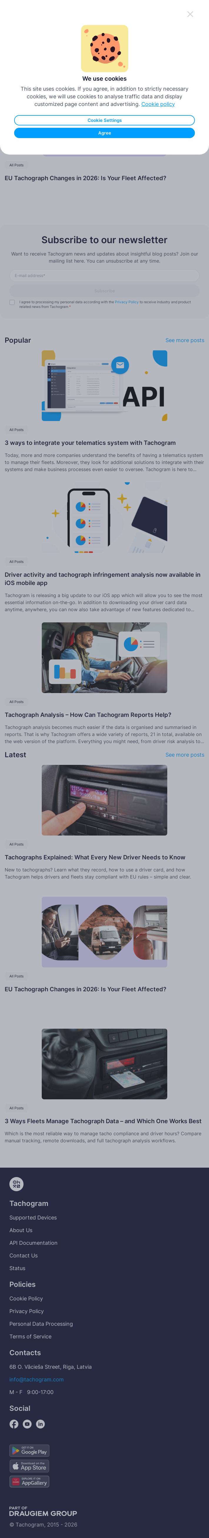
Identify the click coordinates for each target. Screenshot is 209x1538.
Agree (104, 133)
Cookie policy (158, 104)
